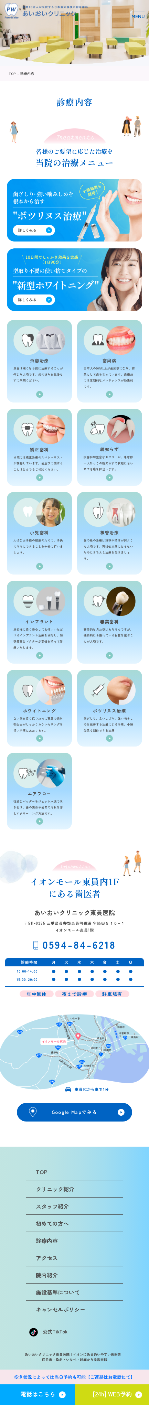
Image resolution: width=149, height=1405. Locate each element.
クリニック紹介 (55, 1189)
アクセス (47, 1258)
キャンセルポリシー (60, 1309)
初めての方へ (52, 1223)
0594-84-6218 (79, 944)
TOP (12, 73)
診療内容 (27, 73)
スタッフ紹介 (52, 1206)
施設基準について (58, 1292)
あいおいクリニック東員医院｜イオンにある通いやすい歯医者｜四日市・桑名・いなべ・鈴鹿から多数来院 (75, 1357)
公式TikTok (48, 1331)
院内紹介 (47, 1275)
